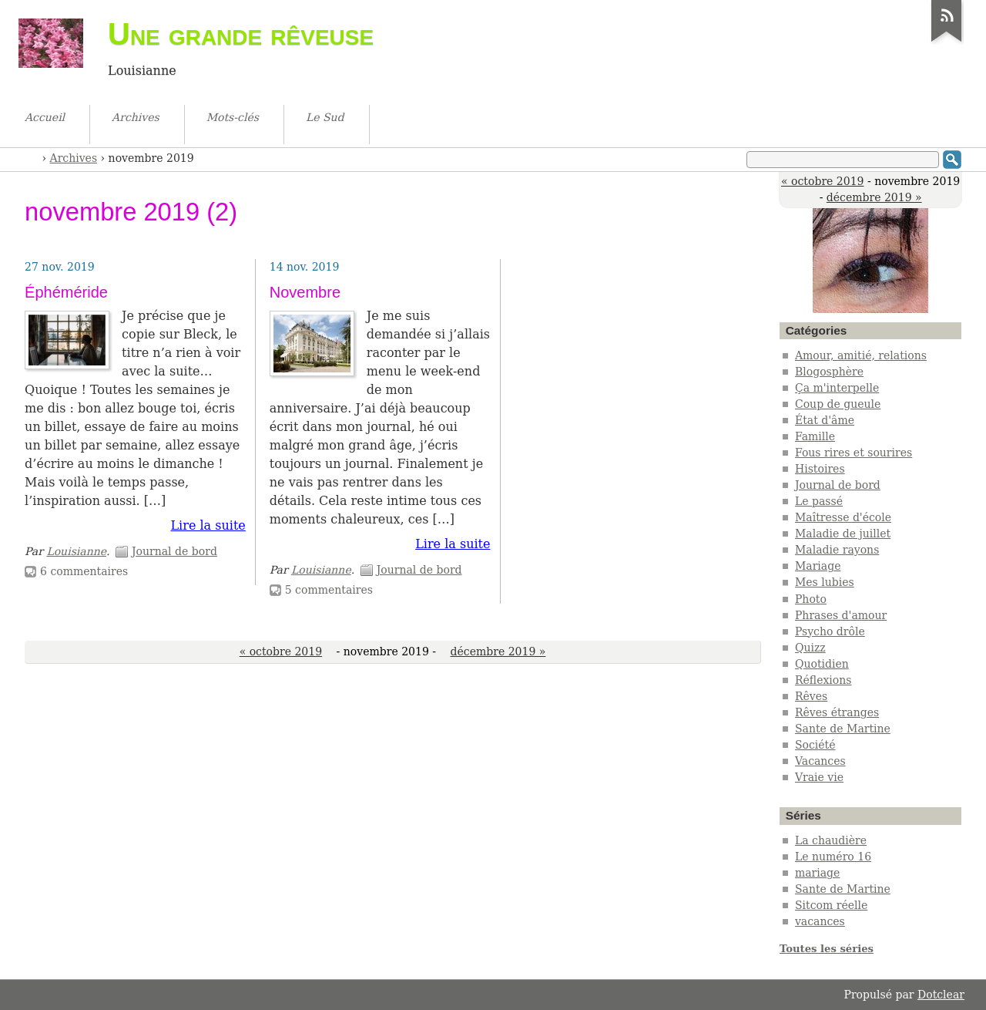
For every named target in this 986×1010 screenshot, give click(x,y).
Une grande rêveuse (241, 34)
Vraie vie (819, 777)
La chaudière (831, 840)
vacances (820, 921)
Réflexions (823, 680)
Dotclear (940, 994)
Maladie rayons (837, 550)
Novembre (305, 292)
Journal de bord (174, 551)
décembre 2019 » (874, 197)
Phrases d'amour (841, 615)
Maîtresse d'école (843, 517)
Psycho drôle (830, 631)
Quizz (810, 647)
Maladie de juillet (842, 533)
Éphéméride (66, 292)
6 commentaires (84, 571)
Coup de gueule (837, 404)
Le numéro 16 (833, 856)
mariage (817, 873)
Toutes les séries (827, 948)
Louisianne (76, 551)
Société (815, 745)
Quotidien (822, 664)
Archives (74, 158)
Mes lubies (824, 582)
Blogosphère (829, 371)
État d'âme (824, 420)
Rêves (811, 696)
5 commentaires (329, 590)
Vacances (820, 761)
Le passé (819, 501)
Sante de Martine (842, 728)
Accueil (32, 156)
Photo (811, 599)
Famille (815, 436)
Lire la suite (207, 525)
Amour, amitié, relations (861, 355)
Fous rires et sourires (853, 452)
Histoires (820, 469)
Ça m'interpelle (837, 388)
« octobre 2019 (822, 181)
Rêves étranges (837, 712)
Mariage (818, 566)
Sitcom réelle (831, 905)
